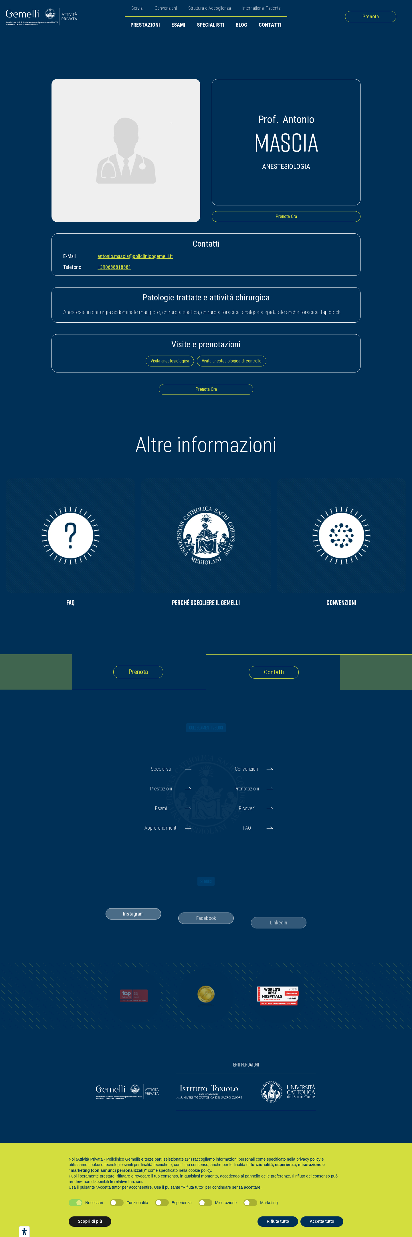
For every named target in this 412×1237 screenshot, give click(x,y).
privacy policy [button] (308, 1159)
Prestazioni (145, 25)
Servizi (137, 8)
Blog (241, 25)
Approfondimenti (160, 828)
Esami (178, 25)
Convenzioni (166, 8)
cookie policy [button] (200, 1170)
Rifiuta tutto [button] (278, 1221)
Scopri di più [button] (90, 1221)
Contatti (270, 25)
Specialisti (210, 25)
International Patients (261, 8)
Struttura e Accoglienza (209, 8)
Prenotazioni (247, 789)
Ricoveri (247, 808)
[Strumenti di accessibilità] (24, 1231)
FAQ (247, 828)
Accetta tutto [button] (322, 1221)
